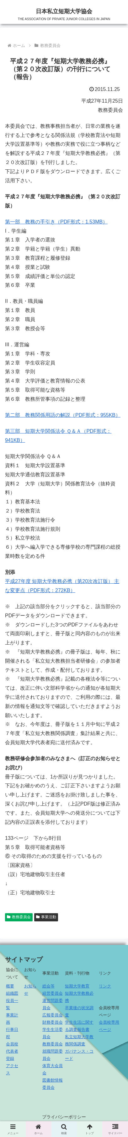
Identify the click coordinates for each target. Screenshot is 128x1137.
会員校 (12, 1044)
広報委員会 (52, 1015)
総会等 (48, 986)
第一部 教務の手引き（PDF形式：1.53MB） (56, 221)
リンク (105, 986)
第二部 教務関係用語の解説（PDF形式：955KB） (62, 415)
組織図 (12, 993)
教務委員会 (52, 1044)
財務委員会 (52, 1022)
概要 (10, 986)
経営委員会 (52, 993)
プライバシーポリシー (64, 1116)
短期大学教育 (77, 986)
